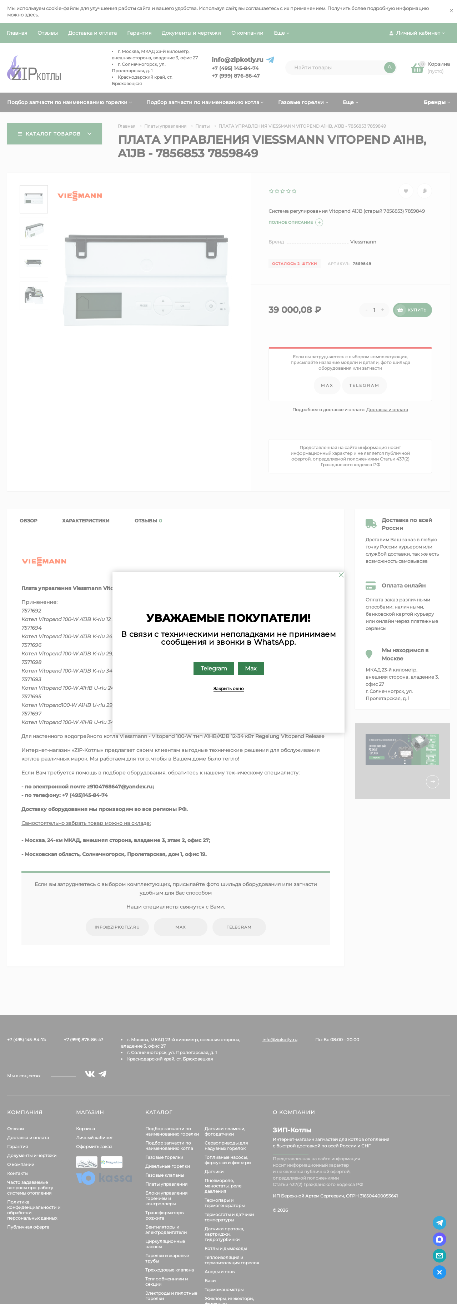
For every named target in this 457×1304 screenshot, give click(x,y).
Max (251, 668)
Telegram (214, 668)
